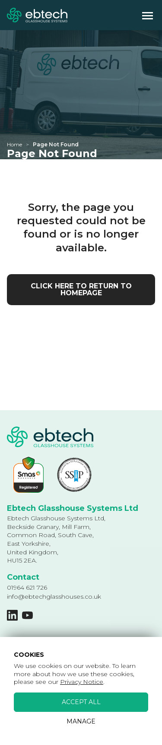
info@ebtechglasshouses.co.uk (54, 596)
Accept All (81, 702)
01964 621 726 (27, 587)
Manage (81, 721)
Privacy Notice (81, 682)
